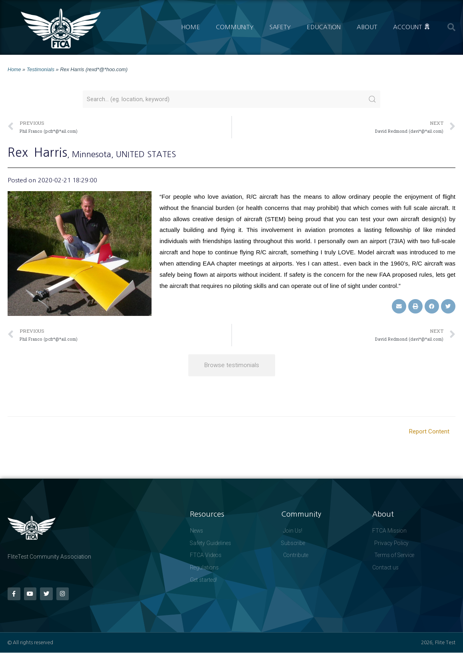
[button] (451, 27)
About (367, 27)
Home (190, 27)
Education (324, 27)
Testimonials (41, 69)
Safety (280, 27)
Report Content (429, 431)
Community (234, 27)
